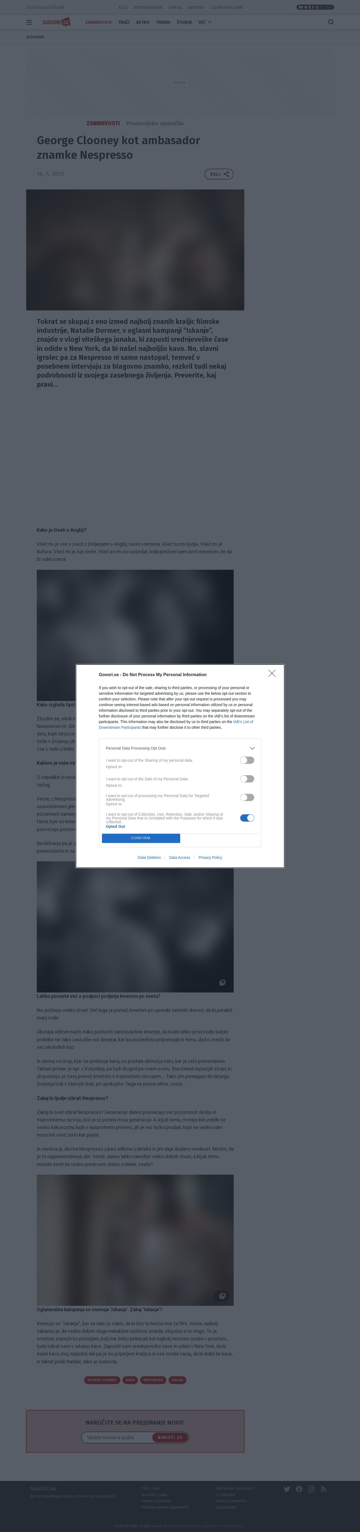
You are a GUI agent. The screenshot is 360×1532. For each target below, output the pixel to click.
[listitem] (180, 748)
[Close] (274, 675)
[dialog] (180, 766)
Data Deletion (149, 857)
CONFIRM (141, 838)
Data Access (179, 857)
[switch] (247, 760)
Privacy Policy (210, 857)
